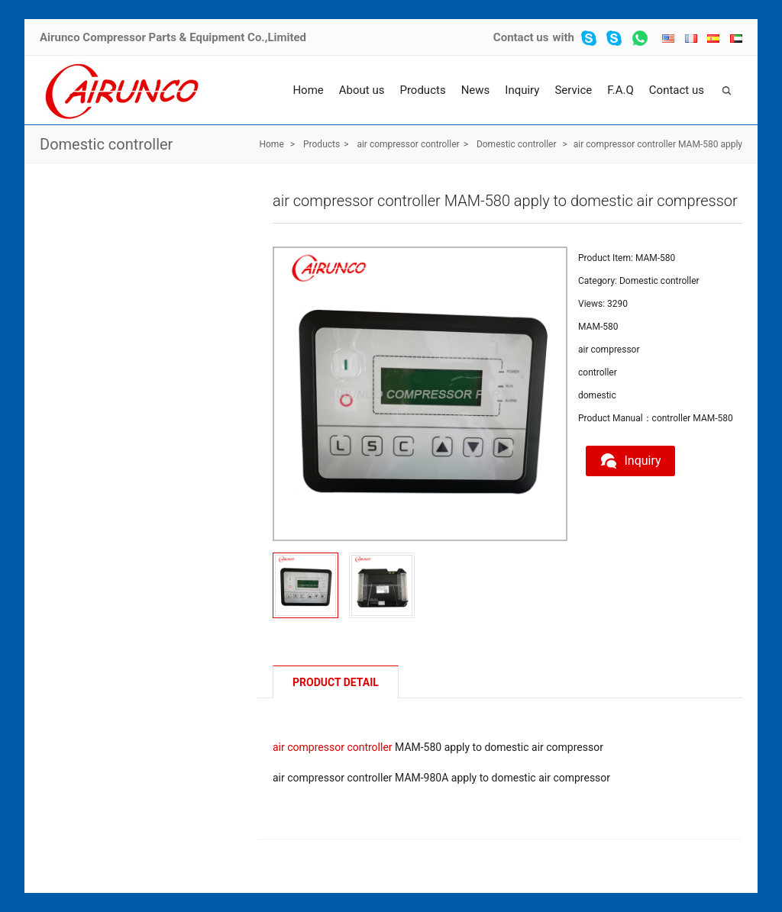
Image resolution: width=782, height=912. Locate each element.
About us (362, 90)
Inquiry (522, 90)
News (475, 90)
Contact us (521, 37)
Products (422, 90)
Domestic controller (106, 144)
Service (573, 90)
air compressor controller (408, 144)
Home (307, 90)
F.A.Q (620, 90)
